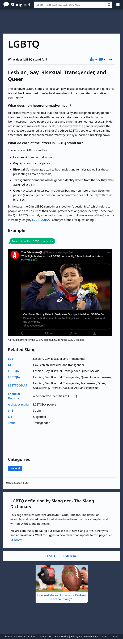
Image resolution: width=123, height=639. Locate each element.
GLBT (11, 365)
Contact (114, 636)
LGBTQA (13, 371)
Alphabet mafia (18, 404)
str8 (10, 410)
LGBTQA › (70, 556)
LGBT (11, 359)
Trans (11, 423)
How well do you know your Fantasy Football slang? (62, 583)
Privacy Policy (61, 636)
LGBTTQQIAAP (41, 220)
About (104, 636)
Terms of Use (45, 636)
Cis (10, 417)
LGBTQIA (14, 377)
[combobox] (73, 5)
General (15, 468)
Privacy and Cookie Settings (84, 636)
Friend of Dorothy (14, 396)
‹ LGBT (50, 556)
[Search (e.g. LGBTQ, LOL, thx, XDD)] (73, 5)
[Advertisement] (61, 21)
